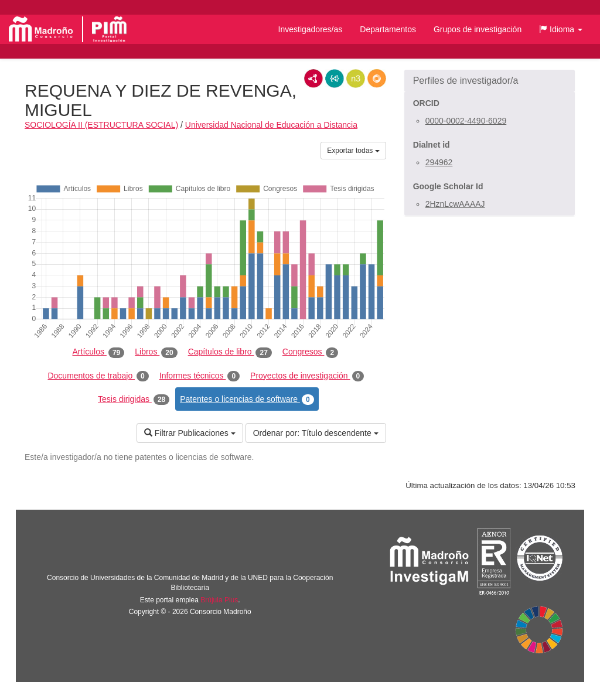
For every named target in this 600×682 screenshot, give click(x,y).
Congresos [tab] (310, 352)
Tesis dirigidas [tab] (133, 399)
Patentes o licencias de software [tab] (246, 399)
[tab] (489, 81)
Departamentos (388, 29)
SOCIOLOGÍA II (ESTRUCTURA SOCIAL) (101, 124)
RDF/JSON (376, 78)
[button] (560, 29)
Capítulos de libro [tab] (230, 352)
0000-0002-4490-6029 (466, 120)
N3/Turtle (355, 78)
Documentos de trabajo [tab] (97, 376)
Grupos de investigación (477, 29)
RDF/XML (313, 78)
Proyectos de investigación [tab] (307, 376)
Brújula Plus (219, 600)
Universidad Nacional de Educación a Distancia (271, 124)
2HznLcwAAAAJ (455, 204)
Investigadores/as (310, 29)
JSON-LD (334, 78)
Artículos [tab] (99, 352)
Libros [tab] (156, 352)
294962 (439, 162)
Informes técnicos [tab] (199, 376)
